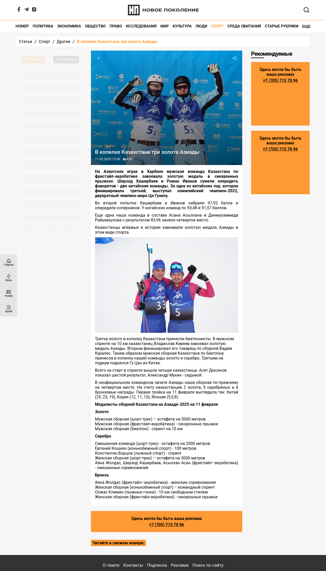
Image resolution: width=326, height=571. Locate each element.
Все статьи (50, 274)
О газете (111, 565)
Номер (22, 26)
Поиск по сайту (207, 565)
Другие (63, 41)
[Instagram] (34, 10)
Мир (164, 26)
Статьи (25, 41)
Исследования (141, 26)
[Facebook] (18, 10)
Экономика (69, 26)
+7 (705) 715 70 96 (166, 524)
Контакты (133, 565)
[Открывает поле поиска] (306, 10)
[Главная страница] (8, 262)
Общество (95, 26)
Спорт (217, 26)
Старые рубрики (281, 26)
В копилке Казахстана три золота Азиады (117, 41)
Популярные (66, 59)
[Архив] (8, 309)
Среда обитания (244, 26)
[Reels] (8, 278)
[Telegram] (26, 10)
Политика (43, 26)
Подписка (157, 565)
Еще (306, 26)
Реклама (180, 565)
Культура (182, 26)
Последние (33, 59)
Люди (201, 26)
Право (116, 26)
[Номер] (8, 293)
